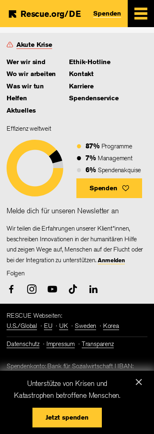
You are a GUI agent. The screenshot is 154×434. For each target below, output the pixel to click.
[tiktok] (73, 289)
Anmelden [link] (111, 260)
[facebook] (11, 289)
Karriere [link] (81, 86)
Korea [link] (111, 326)
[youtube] (52, 289)
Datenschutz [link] (23, 344)
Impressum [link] (60, 344)
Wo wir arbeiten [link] (31, 74)
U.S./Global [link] (22, 326)
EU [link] (48, 326)
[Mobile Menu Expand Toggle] (141, 13)
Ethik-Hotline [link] (89, 62)
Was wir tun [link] (25, 86)
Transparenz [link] (98, 344)
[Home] (44, 14)
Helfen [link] (17, 98)
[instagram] (32, 289)
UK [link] (63, 326)
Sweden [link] (85, 326)
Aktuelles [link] (21, 110)
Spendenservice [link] (93, 98)
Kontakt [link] (81, 74)
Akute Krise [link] (34, 44)
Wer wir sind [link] (26, 62)
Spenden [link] (107, 13)
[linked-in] (93, 289)
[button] (109, 188)
